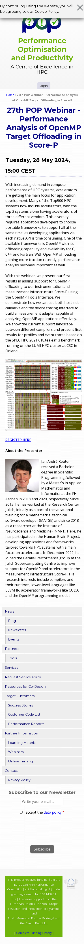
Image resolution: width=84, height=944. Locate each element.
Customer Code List (24, 715)
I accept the (44, 812)
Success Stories (20, 705)
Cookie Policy (46, 11)
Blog (12, 621)
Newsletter (17, 630)
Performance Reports (26, 724)
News (9, 611)
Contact (11, 771)
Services (11, 668)
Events (13, 639)
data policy (53, 812)
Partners (12, 649)
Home (10, 95)
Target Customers (19, 696)
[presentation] (36, 828)
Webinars (16, 752)
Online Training (20, 761)
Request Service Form (23, 677)
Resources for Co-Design (25, 687)
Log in (44, 86)
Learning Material (22, 743)
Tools (12, 658)
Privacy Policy (19, 780)
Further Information (21, 733)
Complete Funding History (34, 933)
